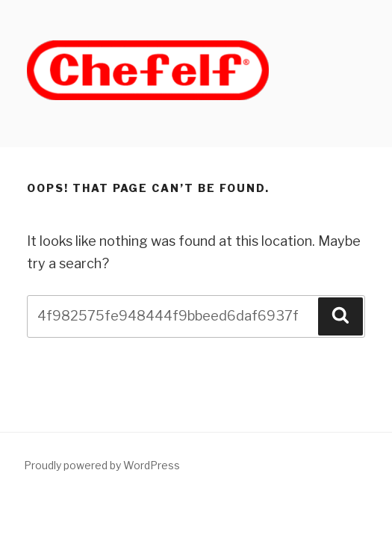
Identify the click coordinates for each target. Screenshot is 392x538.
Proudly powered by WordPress (102, 465)
